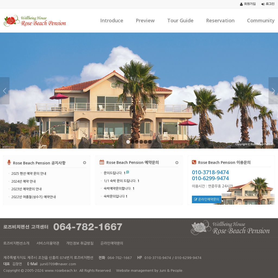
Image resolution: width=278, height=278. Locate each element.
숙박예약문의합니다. (119, 188)
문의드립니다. (114, 173)
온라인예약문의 (206, 199)
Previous (5, 90)
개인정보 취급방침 (79, 243)
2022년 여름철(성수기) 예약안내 (33, 197)
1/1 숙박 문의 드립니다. (121, 181)
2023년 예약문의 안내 (26, 189)
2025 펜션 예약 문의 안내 (28, 173)
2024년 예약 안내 (23, 181)
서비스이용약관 (47, 243)
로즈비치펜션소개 (16, 243)
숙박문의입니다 (115, 196)
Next (273, 90)
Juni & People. (171, 270)
